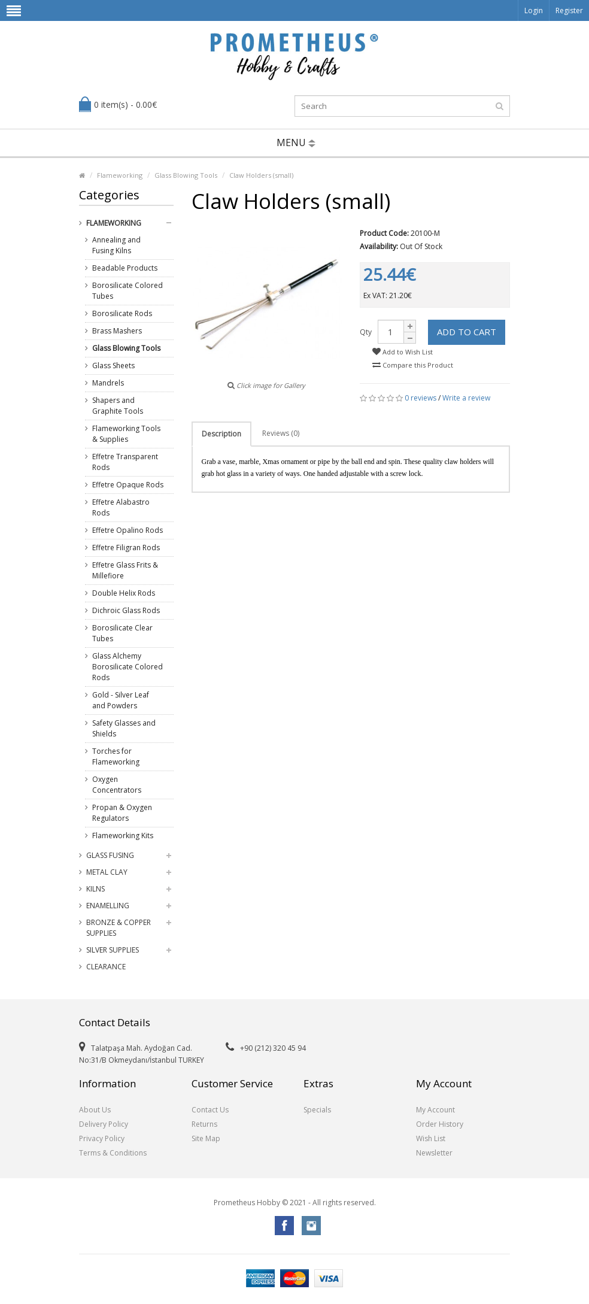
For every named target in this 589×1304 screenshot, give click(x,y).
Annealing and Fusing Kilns (116, 245)
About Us (95, 1110)
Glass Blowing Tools (185, 175)
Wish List (430, 1138)
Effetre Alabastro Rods (121, 507)
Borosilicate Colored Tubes (127, 290)
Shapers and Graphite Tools (117, 405)
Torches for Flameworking (115, 756)
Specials (317, 1110)
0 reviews (420, 398)
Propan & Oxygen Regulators (122, 812)
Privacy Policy (102, 1138)
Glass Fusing (110, 855)
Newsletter (434, 1153)
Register (569, 10)
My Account (435, 1110)
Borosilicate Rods (122, 313)
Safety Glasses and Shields (124, 728)
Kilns (95, 889)
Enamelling (107, 905)
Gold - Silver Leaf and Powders (120, 700)
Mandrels (108, 383)
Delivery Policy (103, 1124)
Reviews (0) (280, 433)
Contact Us (210, 1110)
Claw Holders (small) (261, 175)
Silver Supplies (112, 950)
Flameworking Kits (122, 835)
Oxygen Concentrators (116, 784)
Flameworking (119, 175)
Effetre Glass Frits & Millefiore (125, 570)
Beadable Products (124, 268)
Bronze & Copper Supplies (118, 927)
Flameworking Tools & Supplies (126, 433)
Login (533, 10)
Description (221, 434)
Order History (439, 1124)
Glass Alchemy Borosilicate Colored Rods (127, 667)
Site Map (206, 1138)
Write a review (466, 398)
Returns (204, 1124)
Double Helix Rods (123, 593)
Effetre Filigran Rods (126, 547)
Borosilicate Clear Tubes (122, 633)
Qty (366, 332)
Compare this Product (412, 364)
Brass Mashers (117, 331)
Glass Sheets (113, 365)
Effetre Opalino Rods (127, 530)
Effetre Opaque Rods (127, 485)
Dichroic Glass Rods (126, 610)
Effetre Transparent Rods (125, 461)
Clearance (106, 967)
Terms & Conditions (113, 1153)
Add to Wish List (402, 351)
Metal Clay (106, 872)
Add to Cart (466, 332)
